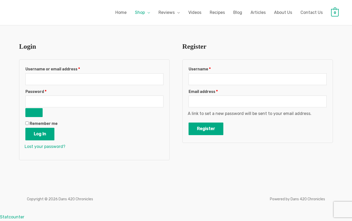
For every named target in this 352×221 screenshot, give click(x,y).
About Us (283, 12)
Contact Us (311, 12)
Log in (40, 133)
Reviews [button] (166, 12)
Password (44, 91)
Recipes (217, 12)
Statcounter (12, 216)
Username (208, 68)
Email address (212, 91)
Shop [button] (140, 12)
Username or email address (61, 68)
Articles (258, 12)
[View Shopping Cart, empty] (335, 12)
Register (206, 128)
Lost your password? (45, 146)
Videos (194, 12)
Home (121, 12)
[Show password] (34, 112)
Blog (237, 12)
